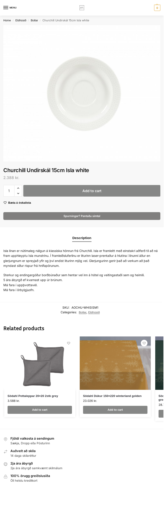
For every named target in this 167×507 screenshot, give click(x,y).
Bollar (34, 20)
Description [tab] (81, 238)
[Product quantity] (8, 191)
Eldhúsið (20, 20)
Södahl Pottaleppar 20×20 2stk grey (33, 396)
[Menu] (10, 7)
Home (7, 20)
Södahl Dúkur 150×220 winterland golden (112, 396)
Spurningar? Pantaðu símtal (82, 216)
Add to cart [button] (39, 409)
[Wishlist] (68, 343)
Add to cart (91, 191)
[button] (156, 8)
